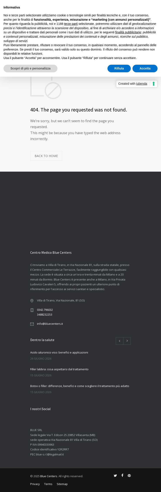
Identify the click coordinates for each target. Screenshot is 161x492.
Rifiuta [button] (119, 68)
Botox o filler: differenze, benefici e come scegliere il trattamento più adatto (79, 386)
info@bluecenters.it (50, 324)
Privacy (35, 484)
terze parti (71, 23)
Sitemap (62, 484)
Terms (48, 484)
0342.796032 (45, 310)
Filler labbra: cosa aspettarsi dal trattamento (59, 369)
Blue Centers (48, 476)
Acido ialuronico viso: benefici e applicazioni (59, 352)
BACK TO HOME (46, 156)
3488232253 (44, 314)
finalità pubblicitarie (128, 32)
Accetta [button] (145, 68)
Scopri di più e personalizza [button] (30, 68)
